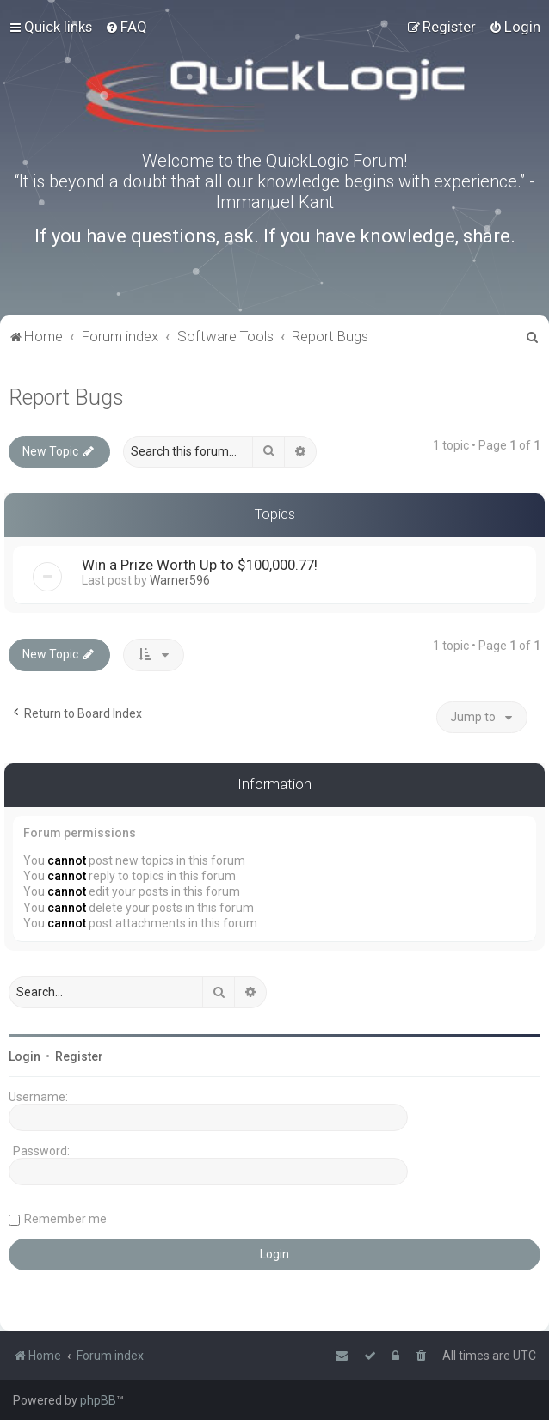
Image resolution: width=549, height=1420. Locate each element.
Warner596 (180, 580)
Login (24, 1056)
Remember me (65, 1219)
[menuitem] (126, 27)
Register (79, 1056)
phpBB (98, 1400)
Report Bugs (66, 397)
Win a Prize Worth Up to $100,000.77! (200, 564)
